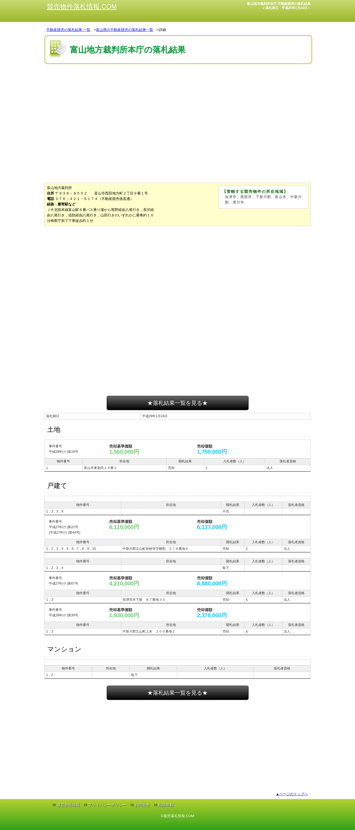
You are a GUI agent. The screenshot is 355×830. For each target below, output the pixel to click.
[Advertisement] (177, 82)
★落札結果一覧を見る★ (177, 403)
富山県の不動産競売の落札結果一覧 (124, 30)
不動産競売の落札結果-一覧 (68, 30)
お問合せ (142, 805)
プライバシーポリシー (107, 805)
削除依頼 (166, 805)
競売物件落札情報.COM (82, 6)
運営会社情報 (68, 805)
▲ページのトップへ (292, 794)
